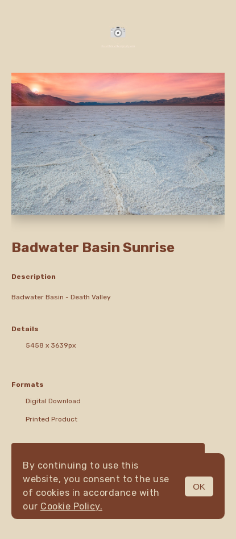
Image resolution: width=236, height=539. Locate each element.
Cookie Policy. (71, 506)
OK (199, 486)
